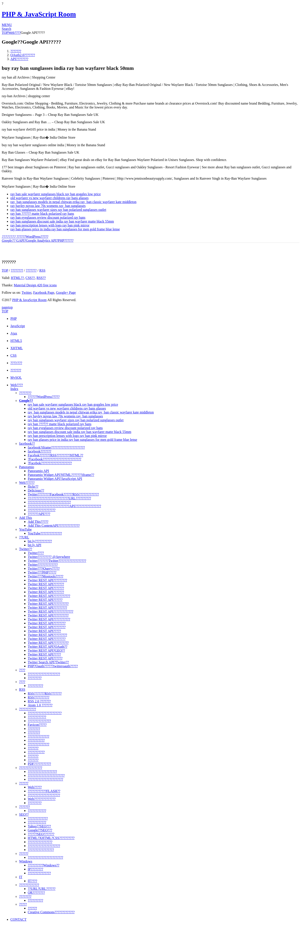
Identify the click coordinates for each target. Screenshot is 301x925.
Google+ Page (66, 292)
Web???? (14, 32)
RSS (42, 270)
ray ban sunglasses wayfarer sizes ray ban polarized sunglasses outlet (58, 210)
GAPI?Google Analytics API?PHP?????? (37, 240)
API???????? (19, 59)
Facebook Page (43, 292)
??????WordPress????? (25, 236)
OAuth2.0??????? (22, 55)
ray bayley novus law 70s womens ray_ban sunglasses (48, 206)
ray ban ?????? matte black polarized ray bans (42, 213)
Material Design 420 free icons (35, 285)
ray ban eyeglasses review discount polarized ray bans (47, 217)
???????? (17, 270)
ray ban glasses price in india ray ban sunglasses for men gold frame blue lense (65, 229)
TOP (5, 32)
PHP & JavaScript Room (39, 14)
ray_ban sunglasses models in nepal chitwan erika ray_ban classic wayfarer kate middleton (73, 202)
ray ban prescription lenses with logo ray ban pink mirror (49, 225)
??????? (15, 51)
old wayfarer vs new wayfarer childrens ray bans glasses (49, 198)
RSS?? (41, 278)
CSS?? (30, 278)
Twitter (26, 292)
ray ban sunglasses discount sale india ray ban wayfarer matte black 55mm (62, 221)
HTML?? (17, 278)
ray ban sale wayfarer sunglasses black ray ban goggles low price (55, 194)
